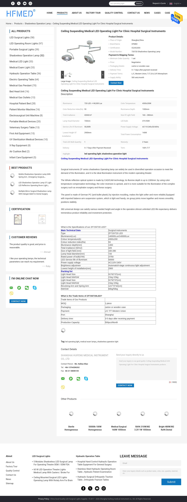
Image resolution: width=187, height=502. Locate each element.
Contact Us (133, 13)
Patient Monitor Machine (22, 109)
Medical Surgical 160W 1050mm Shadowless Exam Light (119, 428)
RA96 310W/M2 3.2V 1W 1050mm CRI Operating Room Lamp (142, 428)
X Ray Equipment (18, 145)
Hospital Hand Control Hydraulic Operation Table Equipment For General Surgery (97, 463)
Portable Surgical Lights (21, 49)
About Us (77, 13)
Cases (157, 13)
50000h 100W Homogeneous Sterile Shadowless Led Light (95, 428)
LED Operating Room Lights (23, 43)
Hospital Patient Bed (20, 103)
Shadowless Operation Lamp (38, 23)
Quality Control (114, 13)
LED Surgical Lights (19, 37)
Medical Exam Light (19, 67)
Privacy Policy (43, 499)
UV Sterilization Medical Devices (26, 139)
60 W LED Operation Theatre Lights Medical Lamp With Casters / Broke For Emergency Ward (52, 471)
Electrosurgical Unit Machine (24, 115)
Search (139, 3)
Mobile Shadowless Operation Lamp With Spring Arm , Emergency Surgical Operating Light (35, 177)
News (147, 13)
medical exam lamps (88, 342)
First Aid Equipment (19, 133)
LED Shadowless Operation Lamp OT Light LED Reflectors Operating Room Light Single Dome (35, 185)
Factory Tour (93, 13)
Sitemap (9, 483)
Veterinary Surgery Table (22, 127)
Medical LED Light (18, 61)
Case (167, 13)
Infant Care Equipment (21, 157)
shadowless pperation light (107, 342)
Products (62, 13)
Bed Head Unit (16, 91)
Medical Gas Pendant (20, 85)
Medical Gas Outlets (19, 97)
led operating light (72, 342)
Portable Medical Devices (22, 121)
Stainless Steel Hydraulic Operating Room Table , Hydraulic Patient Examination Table (96, 471)
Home (50, 13)
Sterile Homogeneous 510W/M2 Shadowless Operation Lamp (71, 428)
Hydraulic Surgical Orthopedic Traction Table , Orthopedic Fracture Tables (95, 478)
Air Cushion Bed (17, 151)
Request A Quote (159, 3)
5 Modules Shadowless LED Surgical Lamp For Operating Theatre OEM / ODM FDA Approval (53, 463)
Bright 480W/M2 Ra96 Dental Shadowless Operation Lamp (166, 428)
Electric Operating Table (21, 79)
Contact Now (116, 83)
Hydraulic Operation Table (22, 73)
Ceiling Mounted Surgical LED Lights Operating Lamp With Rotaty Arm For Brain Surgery (53, 479)
